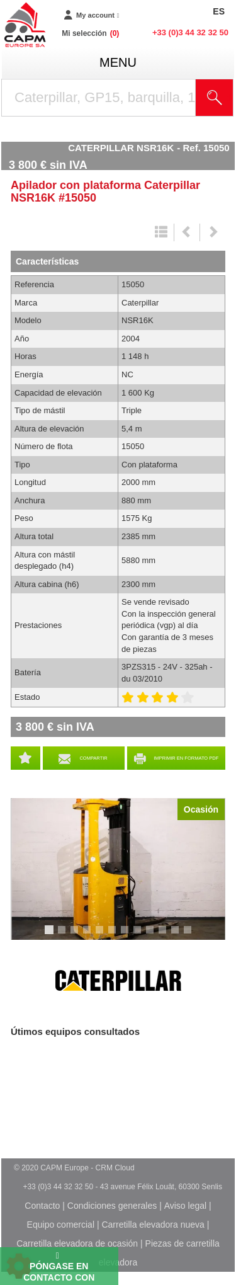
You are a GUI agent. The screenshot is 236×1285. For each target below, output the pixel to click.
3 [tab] (76, 935)
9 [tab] (151, 935)
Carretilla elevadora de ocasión (77, 1243)
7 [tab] (126, 935)
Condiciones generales (112, 1206)
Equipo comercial (60, 1224)
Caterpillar (118, 980)
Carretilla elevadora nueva (152, 1224)
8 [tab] (139, 935)
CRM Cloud (115, 1167)
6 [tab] (113, 935)
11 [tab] (179, 935)
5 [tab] (101, 935)
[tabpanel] (118, 869)
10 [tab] (167, 935)
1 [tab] (50, 935)
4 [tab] (88, 935)
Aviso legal (185, 1206)
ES (219, 11)
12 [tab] (192, 935)
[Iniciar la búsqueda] (214, 98)
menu (118, 62)
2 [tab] (63, 935)
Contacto (42, 1206)
